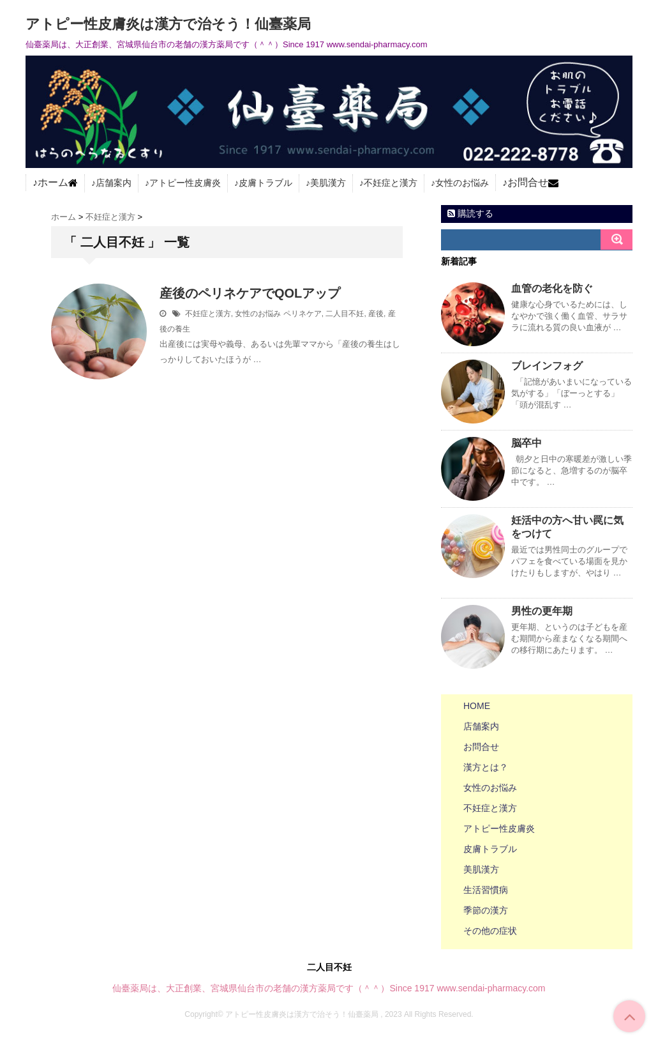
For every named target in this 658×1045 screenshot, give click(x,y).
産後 (376, 313)
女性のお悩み (462, 183)
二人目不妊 (344, 313)
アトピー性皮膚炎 (185, 183)
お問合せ (527, 183)
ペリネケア (302, 313)
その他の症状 (490, 931)
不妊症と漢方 (390, 183)
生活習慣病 (485, 890)
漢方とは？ (485, 767)
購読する (470, 213)
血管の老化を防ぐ (552, 288)
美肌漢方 (328, 183)
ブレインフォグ (547, 365)
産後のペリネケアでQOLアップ (250, 293)
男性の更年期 (541, 611)
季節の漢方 (485, 910)
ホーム (53, 183)
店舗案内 (113, 183)
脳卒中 (526, 443)
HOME (476, 706)
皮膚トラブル (265, 183)
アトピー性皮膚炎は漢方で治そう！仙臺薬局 (168, 24)
